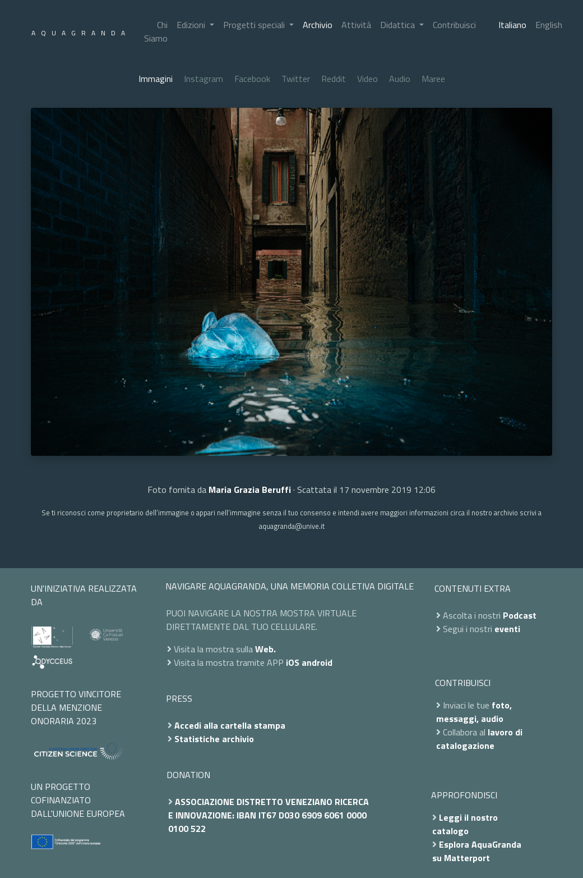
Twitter (295, 78)
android (317, 662)
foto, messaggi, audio (474, 711)
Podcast (519, 615)
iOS (292, 662)
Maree (433, 78)
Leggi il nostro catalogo (465, 824)
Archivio (317, 24)
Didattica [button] (398, 24)
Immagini (155, 78)
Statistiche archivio (214, 739)
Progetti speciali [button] (255, 24)
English (548, 24)
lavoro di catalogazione (479, 738)
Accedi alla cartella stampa (229, 725)
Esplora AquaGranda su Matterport (476, 851)
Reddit (333, 78)
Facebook (252, 78)
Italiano (512, 24)
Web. (265, 649)
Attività (356, 24)
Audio (399, 78)
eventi (507, 628)
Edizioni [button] (192, 24)
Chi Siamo (156, 31)
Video (367, 78)
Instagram (203, 78)
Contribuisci (454, 24)
